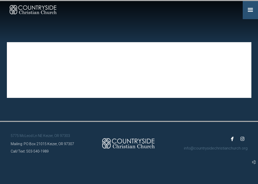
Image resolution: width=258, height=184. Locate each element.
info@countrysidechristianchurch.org (216, 148)
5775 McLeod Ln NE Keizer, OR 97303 (40, 136)
